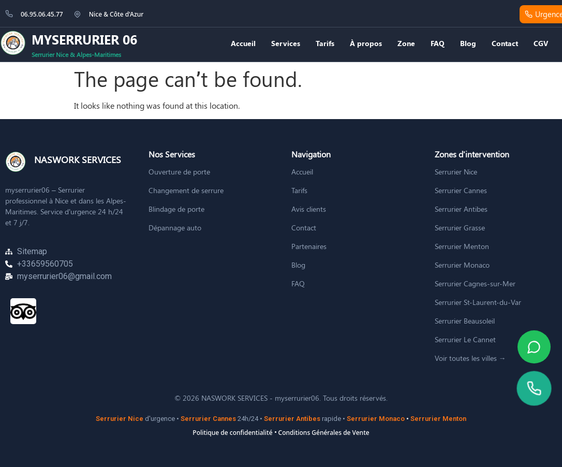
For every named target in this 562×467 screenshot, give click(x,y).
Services (285, 43)
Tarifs (325, 43)
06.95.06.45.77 (42, 14)
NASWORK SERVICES (77, 159)
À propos (366, 43)
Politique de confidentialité (232, 432)
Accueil (243, 43)
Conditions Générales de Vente (323, 432)
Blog (468, 43)
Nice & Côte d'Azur (116, 14)
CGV (541, 43)
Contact (505, 43)
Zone (406, 43)
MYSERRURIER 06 (84, 39)
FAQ (438, 43)
